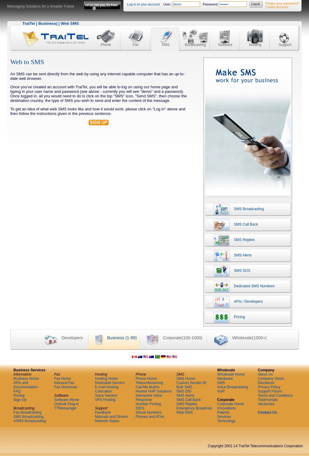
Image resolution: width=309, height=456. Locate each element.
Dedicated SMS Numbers (240, 287)
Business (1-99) (112, 338)
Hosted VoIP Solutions (154, 391)
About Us (265, 374)
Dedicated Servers (110, 383)
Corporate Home (230, 404)
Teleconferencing (149, 383)
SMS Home (186, 378)
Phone (105, 34)
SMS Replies (230, 241)
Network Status (107, 421)
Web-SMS (185, 412)
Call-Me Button (148, 387)
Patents (223, 412)
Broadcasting (195, 34)
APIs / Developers (234, 303)
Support (285, 34)
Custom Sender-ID (191, 383)
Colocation (103, 391)
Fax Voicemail (65, 387)
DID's (140, 408)
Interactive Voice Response (149, 397)
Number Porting (148, 404)
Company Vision (271, 378)
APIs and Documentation (26, 385)
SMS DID (184, 391)
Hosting (255, 34)
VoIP (221, 391)
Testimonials (268, 400)
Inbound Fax (64, 383)
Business (47, 23)
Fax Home (62, 378)
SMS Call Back (231, 226)
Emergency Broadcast (194, 408)
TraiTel (28, 23)
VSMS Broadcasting (30, 421)
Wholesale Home (231, 374)
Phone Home (146, 378)
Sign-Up (20, 400)
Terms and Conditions (275, 395)
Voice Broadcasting (232, 387)
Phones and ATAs (150, 417)
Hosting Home (106, 378)
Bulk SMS (185, 387)
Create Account (277, 7)
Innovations (226, 408)
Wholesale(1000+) (237, 338)
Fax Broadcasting (28, 412)
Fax (135, 34)
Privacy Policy (269, 387)
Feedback (103, 412)
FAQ (17, 391)
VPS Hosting (105, 400)
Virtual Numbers (149, 412)
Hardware (225, 378)
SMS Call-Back (189, 400)
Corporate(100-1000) (170, 338)
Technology (226, 421)
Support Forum (270, 391)
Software (225, 34)
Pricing (225, 318)
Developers (60, 338)
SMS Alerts (228, 256)
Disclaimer (266, 383)
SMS (165, 34)
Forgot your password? (283, 3)
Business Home (26, 378)
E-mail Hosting (107, 387)
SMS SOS (227, 272)
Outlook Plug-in (66, 404)
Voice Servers (106, 395)
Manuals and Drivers (111, 417)
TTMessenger (65, 408)
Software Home (66, 400)
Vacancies (266, 404)
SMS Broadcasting (234, 210)
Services (224, 417)
